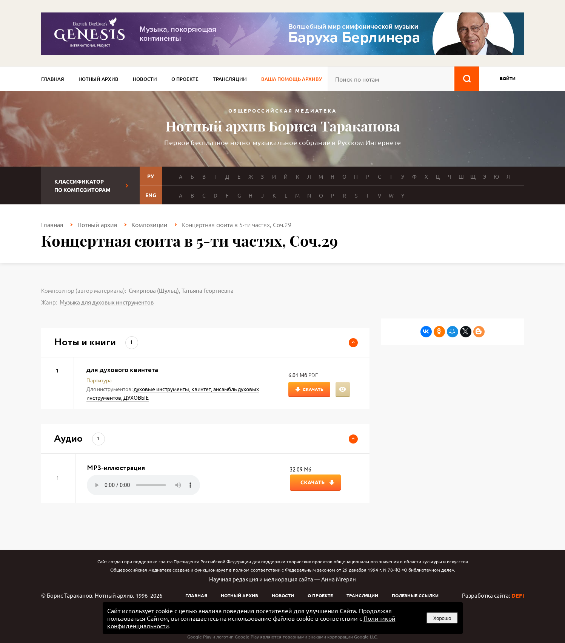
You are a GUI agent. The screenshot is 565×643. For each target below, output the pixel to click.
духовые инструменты (161, 388)
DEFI (517, 595)
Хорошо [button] (442, 618)
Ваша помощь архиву (291, 79)
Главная (52, 79)
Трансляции (230, 79)
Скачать (313, 389)
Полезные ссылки (415, 595)
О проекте (185, 79)
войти (508, 78)
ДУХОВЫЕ (136, 397)
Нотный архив (99, 79)
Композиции (149, 224)
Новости (145, 79)
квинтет (201, 388)
